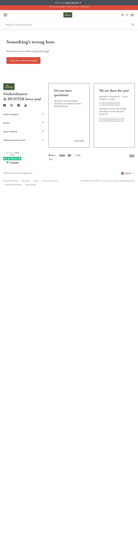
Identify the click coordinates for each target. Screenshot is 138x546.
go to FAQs (79, 130)
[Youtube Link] (32, 102)
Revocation (25, 170)
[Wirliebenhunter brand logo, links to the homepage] (63, 15)
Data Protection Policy (13, 174)
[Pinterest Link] (23, 102)
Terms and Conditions (50, 170)
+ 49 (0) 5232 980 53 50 (109, 101)
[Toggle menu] (5, 14)
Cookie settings (30, 174)
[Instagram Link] (14, 102)
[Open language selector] (128, 163)
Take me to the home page (23, 57)
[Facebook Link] (5, 102)
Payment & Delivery (10, 170)
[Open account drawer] (126, 14)
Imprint (35, 170)
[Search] (69, 24)
